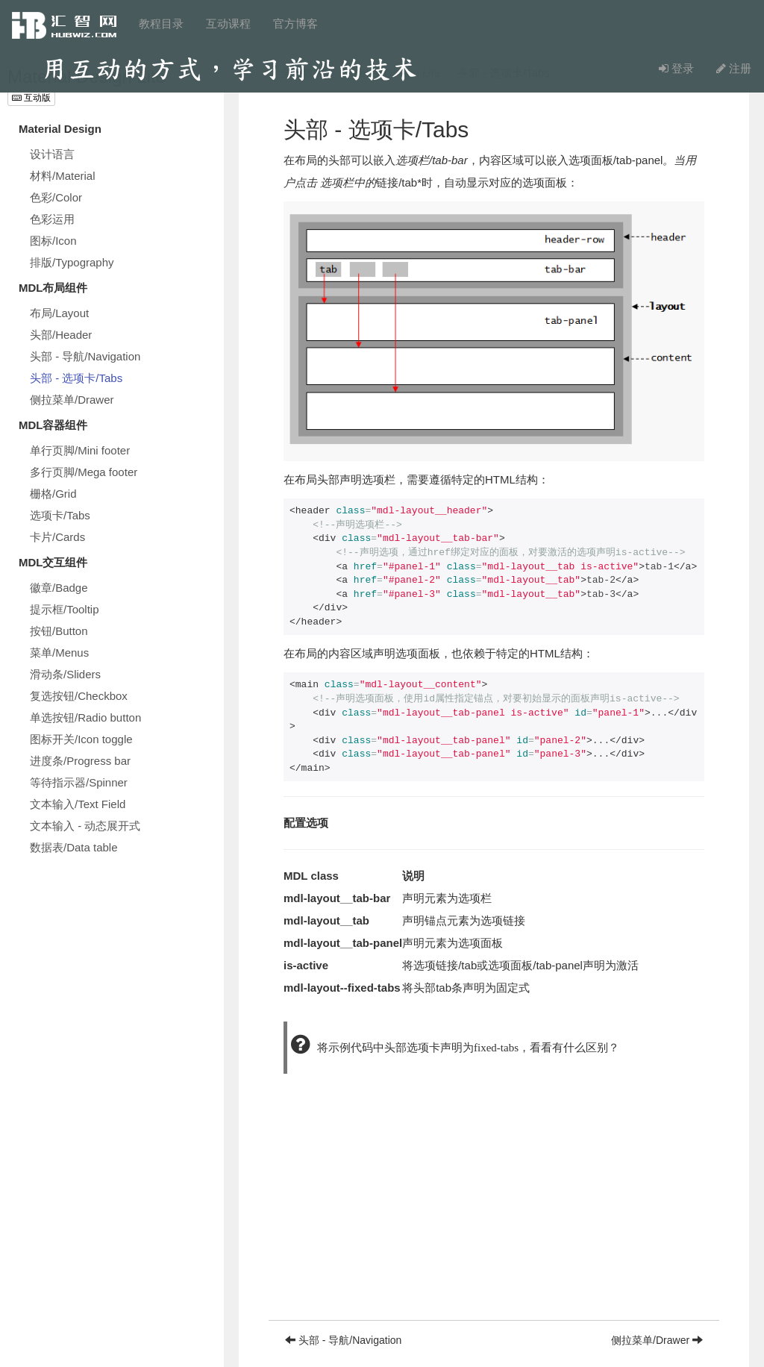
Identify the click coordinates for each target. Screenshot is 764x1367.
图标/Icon (53, 240)
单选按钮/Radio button (85, 717)
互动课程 (228, 23)
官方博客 (295, 23)
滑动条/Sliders (65, 674)
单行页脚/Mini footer (80, 450)
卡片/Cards (57, 537)
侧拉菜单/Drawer (72, 399)
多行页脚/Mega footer (83, 472)
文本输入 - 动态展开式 (85, 825)
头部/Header (61, 334)
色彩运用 (52, 219)
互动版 (31, 98)
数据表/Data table (74, 847)
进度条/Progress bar (80, 760)
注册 (733, 68)
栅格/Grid (53, 493)
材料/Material (63, 175)
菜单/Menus (59, 652)
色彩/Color (56, 197)
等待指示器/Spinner (79, 782)
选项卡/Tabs (60, 515)
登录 (676, 68)
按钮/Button (59, 631)
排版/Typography (72, 262)
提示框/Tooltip (64, 609)
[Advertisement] (494, 1215)
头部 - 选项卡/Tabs (76, 378)
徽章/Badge (59, 587)
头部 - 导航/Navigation (85, 356)
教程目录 (161, 23)
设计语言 (52, 154)
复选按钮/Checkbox (79, 695)
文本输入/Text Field (77, 804)
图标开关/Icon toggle (81, 739)
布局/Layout (59, 313)
